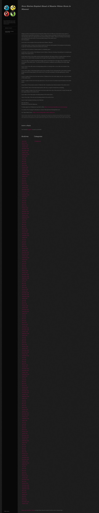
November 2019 (25, 276)
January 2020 (25, 272)
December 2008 (25, 485)
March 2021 (24, 246)
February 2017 (25, 324)
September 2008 (25, 488)
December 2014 (25, 368)
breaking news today (55, 115)
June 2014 (24, 379)
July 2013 (24, 400)
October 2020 (25, 255)
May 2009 (24, 481)
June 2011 (24, 446)
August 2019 (24, 279)
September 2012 (25, 418)
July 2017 (24, 315)
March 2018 (24, 303)
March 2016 (24, 344)
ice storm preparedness (42, 116)
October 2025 (25, 152)
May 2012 (24, 425)
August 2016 (24, 335)
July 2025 (24, 157)
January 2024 (25, 187)
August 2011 (24, 442)
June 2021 (24, 241)
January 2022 (25, 231)
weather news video (58, 117)
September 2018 (25, 296)
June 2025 (24, 159)
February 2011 (25, 453)
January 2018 (25, 307)
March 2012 (24, 429)
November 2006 (25, 501)
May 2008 (24, 490)
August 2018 (24, 298)
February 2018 (25, 305)
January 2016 (25, 348)
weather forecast (41, 117)
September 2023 (25, 194)
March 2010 (24, 474)
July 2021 (24, 239)
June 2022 (24, 222)
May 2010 (24, 470)
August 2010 (24, 464)
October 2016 (25, 331)
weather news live (52, 117)
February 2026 (25, 144)
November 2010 (25, 459)
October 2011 (25, 438)
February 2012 (25, 431)
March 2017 (24, 322)
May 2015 (24, 361)
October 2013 (25, 394)
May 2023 (24, 202)
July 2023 (24, 198)
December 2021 (25, 233)
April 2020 (24, 266)
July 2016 (24, 337)
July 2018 (24, 300)
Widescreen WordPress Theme (27, 510)
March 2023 (24, 206)
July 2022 (24, 220)
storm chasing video (24, 117)
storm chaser (58, 116)
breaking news (49, 115)
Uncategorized (43, 115)
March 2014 (24, 385)
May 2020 (24, 265)
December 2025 (25, 148)
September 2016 (25, 333)
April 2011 (24, 450)
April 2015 (24, 363)
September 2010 (25, 462)
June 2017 (24, 316)
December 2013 (25, 390)
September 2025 (25, 154)
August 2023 (24, 196)
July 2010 (24, 466)
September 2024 (25, 174)
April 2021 (24, 244)
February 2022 (25, 230)
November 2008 (25, 486)
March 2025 (24, 165)
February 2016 (25, 346)
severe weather (53, 116)
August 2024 (24, 176)
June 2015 (24, 359)
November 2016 (25, 329)
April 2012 (24, 427)
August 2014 (24, 376)
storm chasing (67, 116)
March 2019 (24, 287)
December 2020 (25, 252)
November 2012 (25, 414)
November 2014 (25, 370)
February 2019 (25, 289)
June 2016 (24, 339)
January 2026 (25, 146)
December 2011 (25, 435)
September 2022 (25, 217)
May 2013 (24, 403)
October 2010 (25, 461)
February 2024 (25, 185)
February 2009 (25, 483)
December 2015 (25, 350)
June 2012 (24, 424)
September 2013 (25, 396)
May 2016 (24, 340)
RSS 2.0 (67, 117)
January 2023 (25, 209)
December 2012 (25, 413)
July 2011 (24, 444)
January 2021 (24, 250)
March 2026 (24, 143)
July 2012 (24, 422)
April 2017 (24, 320)
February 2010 (25, 475)
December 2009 (25, 479)
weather (37, 117)
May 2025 (24, 161)
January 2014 (25, 389)
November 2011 (25, 437)
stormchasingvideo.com (32, 117)
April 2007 (24, 498)
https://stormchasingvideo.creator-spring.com (44, 112)
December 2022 (25, 211)
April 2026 (24, 141)
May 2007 (24, 496)
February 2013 (25, 409)
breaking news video (62, 115)
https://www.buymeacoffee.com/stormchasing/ (56, 107)
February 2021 (25, 248)
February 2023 (25, 207)
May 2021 (24, 242)
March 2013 (24, 407)
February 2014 (25, 387)
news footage (48, 116)
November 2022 (25, 213)
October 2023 (25, 193)
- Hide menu (6, 511)
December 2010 (25, 457)
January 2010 (25, 477)
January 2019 (25, 291)
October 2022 (25, 215)
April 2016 (24, 342)
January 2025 (25, 168)
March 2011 (24, 451)
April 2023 (24, 204)
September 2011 (25, 440)
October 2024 (25, 172)
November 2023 (25, 191)
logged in (30, 129)
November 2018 (25, 294)
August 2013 (24, 398)
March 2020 (24, 268)
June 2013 (24, 401)
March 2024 (24, 183)
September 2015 (25, 355)
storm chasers (62, 116)
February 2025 (25, 167)
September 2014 (25, 374)
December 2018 (25, 292)
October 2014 (25, 372)
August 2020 (24, 259)
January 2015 (24, 366)
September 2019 (25, 278)
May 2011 (24, 448)
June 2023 (24, 200)
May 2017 (24, 318)
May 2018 (24, 302)
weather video (64, 117)
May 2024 (24, 180)
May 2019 (24, 283)
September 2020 (25, 257)
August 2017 (24, 313)
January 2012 (24, 433)
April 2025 (24, 163)
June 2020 (24, 263)
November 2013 (25, 392)
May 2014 (24, 381)
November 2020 (25, 254)
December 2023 (25, 189)
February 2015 (25, 364)
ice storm (31, 116)
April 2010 (24, 472)
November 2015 (25, 352)
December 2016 (25, 327)
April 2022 (24, 226)
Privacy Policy (8, 28)
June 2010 (24, 468)
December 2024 (25, 170)
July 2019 (24, 281)
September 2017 (25, 311)
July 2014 (24, 377)
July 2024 (24, 178)
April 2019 (24, 285)
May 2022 (24, 224)
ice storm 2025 (36, 116)
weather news (46, 117)
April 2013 (24, 405)
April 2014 (24, 383)
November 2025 (25, 150)
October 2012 (25, 416)
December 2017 (25, 309)
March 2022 (24, 228)
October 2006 (25, 503)
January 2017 (24, 326)
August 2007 (24, 494)
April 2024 (24, 181)
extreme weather (27, 116)
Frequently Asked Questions (9, 32)
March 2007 (24, 499)
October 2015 (25, 353)
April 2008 (24, 492)
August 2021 (24, 237)
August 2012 (24, 420)
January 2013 (24, 411)
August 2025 (24, 156)
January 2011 (24, 455)
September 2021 (25, 235)
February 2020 (25, 270)
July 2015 (24, 357)
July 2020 (24, 261)
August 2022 (24, 218)
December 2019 (25, 274)
